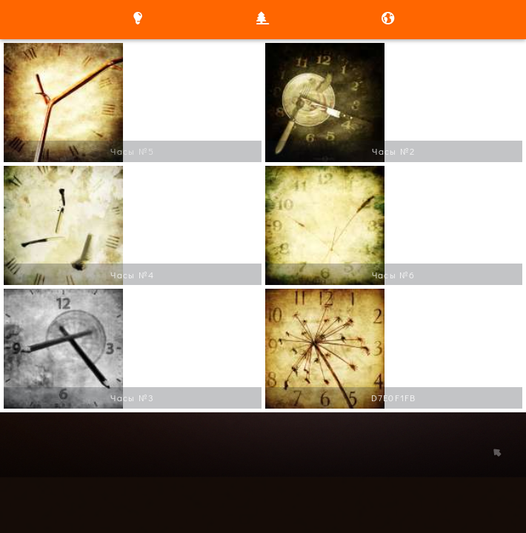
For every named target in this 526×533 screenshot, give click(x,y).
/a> (13, 52)
